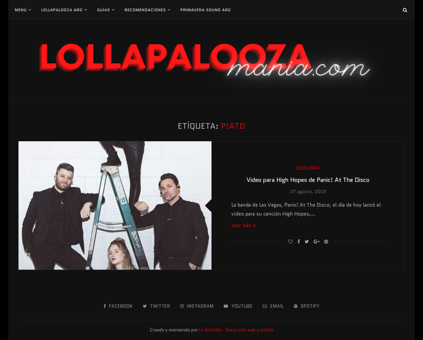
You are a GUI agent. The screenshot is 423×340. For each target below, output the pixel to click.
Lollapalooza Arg (62, 10)
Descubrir (308, 168)
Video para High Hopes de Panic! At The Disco (308, 180)
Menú (21, 10)
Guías (103, 10)
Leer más (243, 225)
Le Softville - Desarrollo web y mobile (236, 330)
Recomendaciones (145, 10)
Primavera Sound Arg (205, 10)
